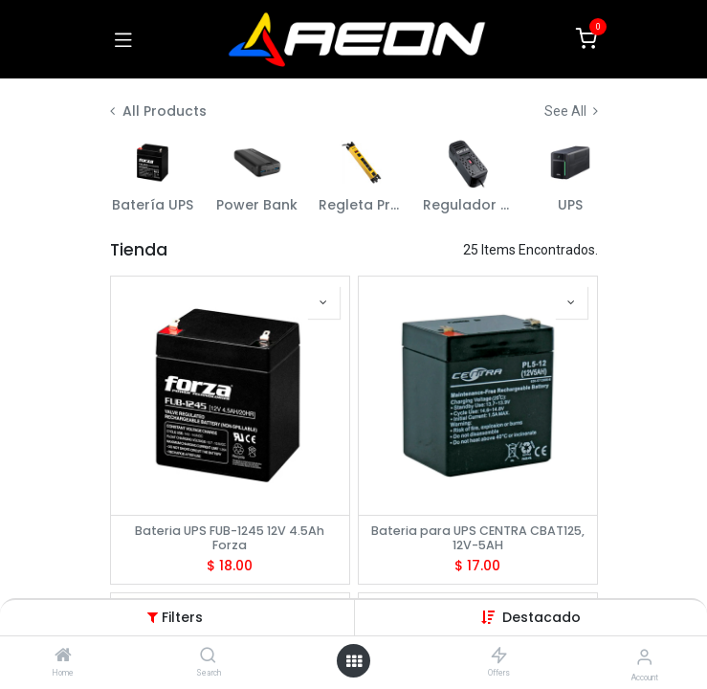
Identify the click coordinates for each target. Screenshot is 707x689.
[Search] (208, 656)
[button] (541, 617)
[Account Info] (644, 657)
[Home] (63, 656)
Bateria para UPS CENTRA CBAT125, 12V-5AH (478, 537)
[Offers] (499, 656)
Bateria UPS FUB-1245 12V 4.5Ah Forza (229, 537)
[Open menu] (354, 661)
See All (571, 111)
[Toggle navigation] (123, 39)
